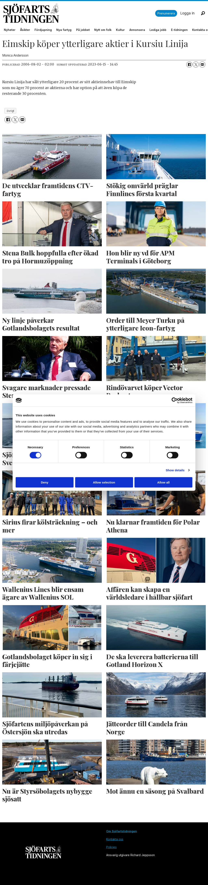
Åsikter (25, 30)
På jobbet (83, 30)
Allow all (163, 482)
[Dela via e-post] (202, 64)
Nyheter (9, 30)
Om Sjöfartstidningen (121, 831)
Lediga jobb (158, 30)
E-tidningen (179, 30)
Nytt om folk (103, 30)
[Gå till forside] (79, 13)
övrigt (10, 110)
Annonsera (137, 30)
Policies (111, 847)
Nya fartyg (64, 30)
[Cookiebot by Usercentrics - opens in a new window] (174, 400)
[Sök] (203, 13)
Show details (175, 470)
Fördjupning (43, 30)
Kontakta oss (114, 839)
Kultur (120, 30)
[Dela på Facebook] (189, 64)
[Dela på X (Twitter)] (196, 64)
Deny (44, 482)
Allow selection (104, 482)
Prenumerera (166, 13)
